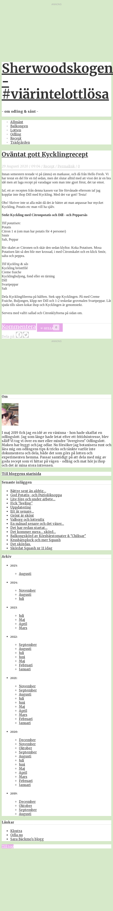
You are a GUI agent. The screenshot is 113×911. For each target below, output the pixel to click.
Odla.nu (16, 835)
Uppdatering (20, 507)
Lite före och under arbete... (32, 499)
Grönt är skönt (22, 515)
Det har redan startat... (28, 528)
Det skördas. (20, 544)
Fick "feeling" (21, 503)
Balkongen (19, 126)
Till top (8, 846)
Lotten (15, 130)
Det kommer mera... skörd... (33, 532)
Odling (15, 134)
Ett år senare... (22, 511)
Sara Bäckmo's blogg (27, 839)
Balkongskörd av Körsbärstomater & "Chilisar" (48, 536)
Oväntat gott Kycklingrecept (45, 154)
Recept (15, 138)
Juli (21, 599)
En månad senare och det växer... (37, 524)
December (27, 740)
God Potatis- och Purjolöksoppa (36, 495)
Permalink (66, 166)
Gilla (48, 328)
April (23, 624)
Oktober (25, 748)
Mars (23, 628)
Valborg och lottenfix (27, 520)
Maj (22, 620)
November (27, 590)
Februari (26, 665)
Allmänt (16, 122)
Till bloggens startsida (21, 474)
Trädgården (20, 142)
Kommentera (19, 326)
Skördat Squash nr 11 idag (31, 548)
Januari (25, 669)
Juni (22, 657)
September (28, 645)
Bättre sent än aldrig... (28, 491)
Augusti (25, 574)
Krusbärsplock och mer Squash (35, 540)
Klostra (16, 831)
